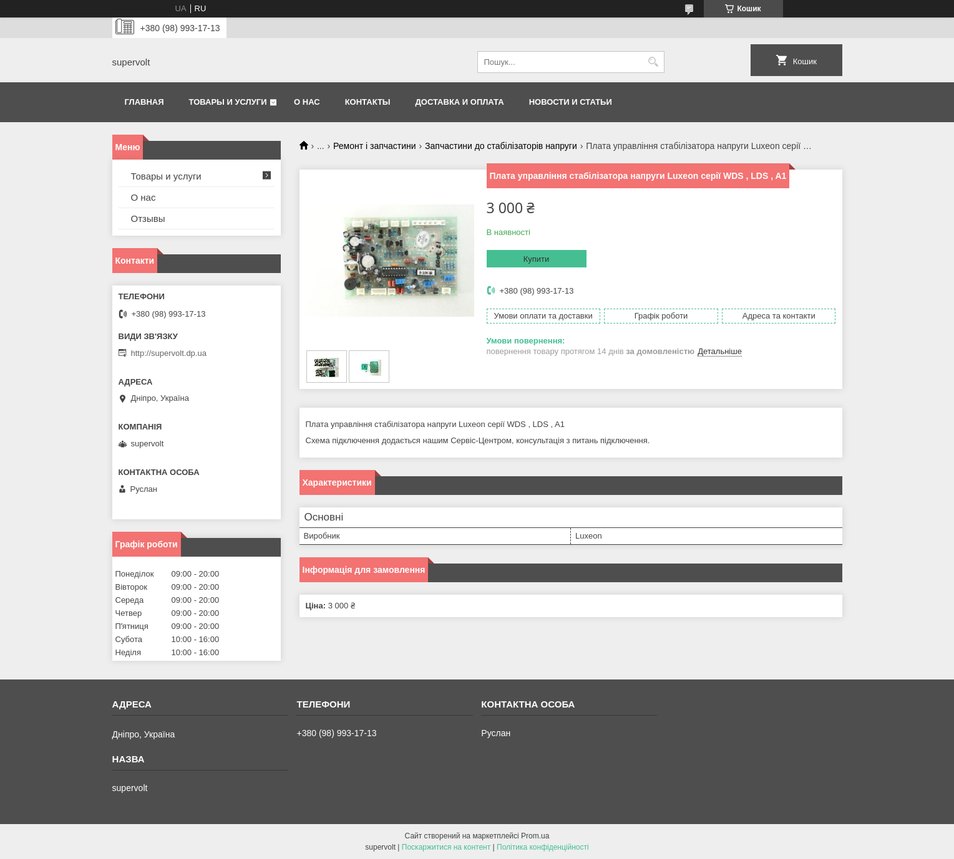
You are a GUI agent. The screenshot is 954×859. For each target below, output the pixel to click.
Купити (536, 259)
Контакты (368, 102)
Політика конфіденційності (543, 847)
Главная (144, 102)
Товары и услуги (228, 102)
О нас (307, 102)
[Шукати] (653, 62)
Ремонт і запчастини (374, 146)
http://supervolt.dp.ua (169, 353)
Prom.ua (535, 836)
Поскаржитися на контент (446, 847)
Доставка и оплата (460, 102)
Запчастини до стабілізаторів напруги (501, 146)
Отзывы (148, 218)
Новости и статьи (570, 102)
